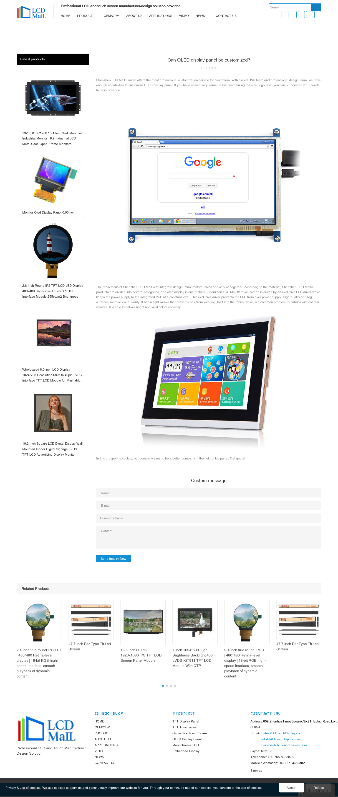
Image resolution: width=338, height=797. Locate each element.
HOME (65, 16)
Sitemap (256, 770)
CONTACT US (226, 16)
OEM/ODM (111, 16)
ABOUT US (134, 16)
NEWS (200, 16)
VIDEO (184, 16)
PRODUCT (85, 16)
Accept (291, 787)
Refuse (319, 787)
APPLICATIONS (160, 16)
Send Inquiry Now (113, 558)
